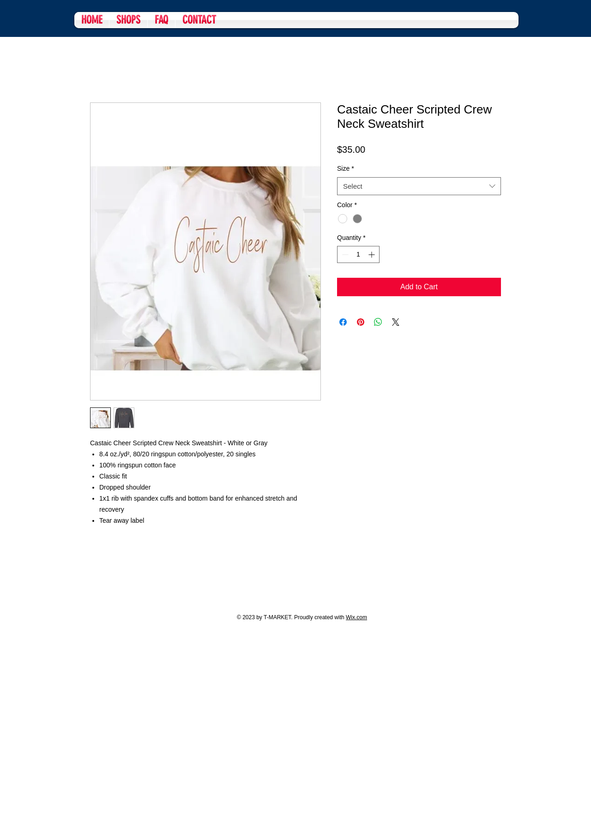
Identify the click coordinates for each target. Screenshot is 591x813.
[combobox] (419, 186)
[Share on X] (395, 322)
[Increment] (372, 254)
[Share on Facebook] (343, 322)
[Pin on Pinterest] (360, 322)
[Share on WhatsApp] (378, 322)
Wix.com (356, 617)
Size (345, 168)
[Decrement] (344, 254)
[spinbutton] (358, 254)
